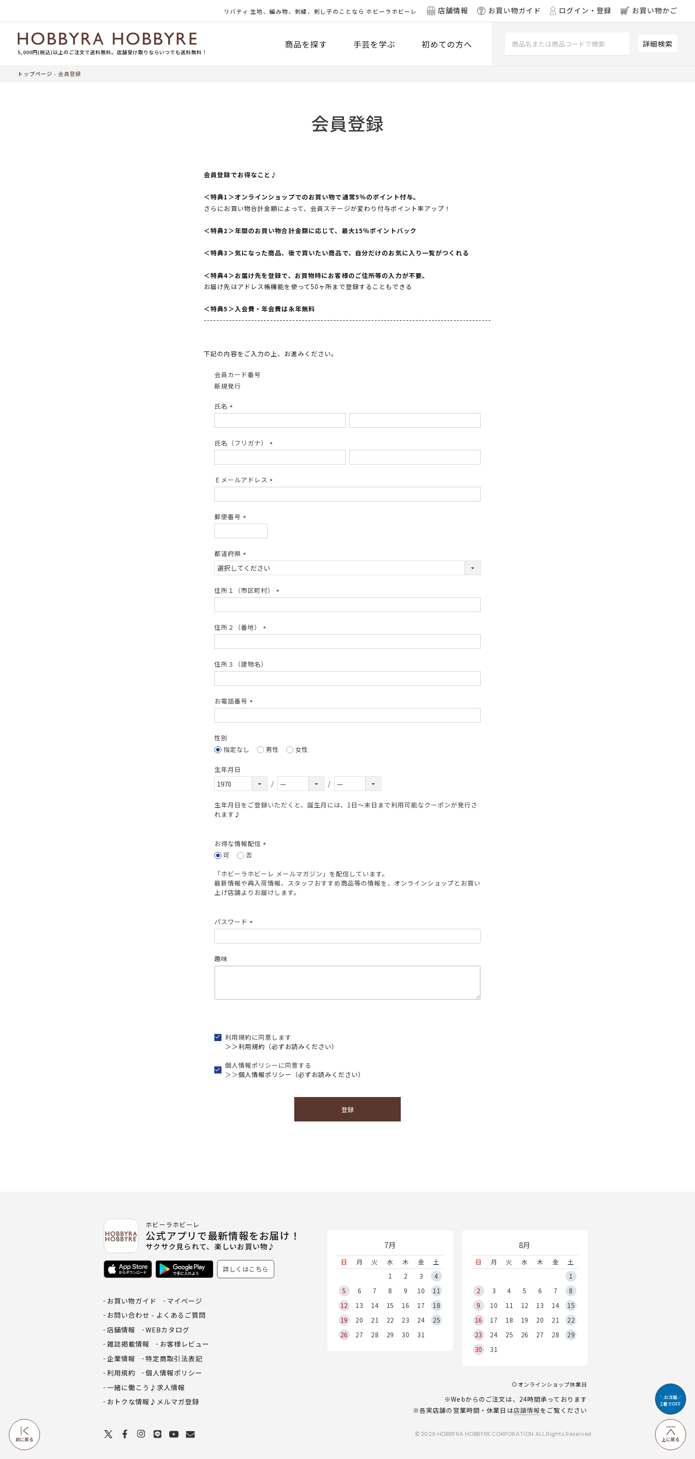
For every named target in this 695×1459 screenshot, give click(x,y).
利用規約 (121, 1372)
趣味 (221, 958)
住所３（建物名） (241, 664)
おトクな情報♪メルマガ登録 (153, 1401)
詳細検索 (658, 43)
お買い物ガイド (132, 1300)
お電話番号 (235, 700)
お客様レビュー (184, 1343)
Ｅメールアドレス (245, 479)
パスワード (235, 921)
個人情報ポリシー (174, 1372)
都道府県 (231, 553)
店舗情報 (526, 1410)
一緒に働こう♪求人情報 (146, 1387)
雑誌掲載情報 (128, 1343)
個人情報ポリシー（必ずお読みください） (301, 1074)
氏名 (225, 406)
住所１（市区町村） (248, 590)
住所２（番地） (241, 627)
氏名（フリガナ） (245, 442)
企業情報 (121, 1358)
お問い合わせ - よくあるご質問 (156, 1315)
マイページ (184, 1300)
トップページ (35, 73)
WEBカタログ (168, 1329)
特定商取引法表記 (174, 1358)
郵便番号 (231, 516)
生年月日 (227, 769)
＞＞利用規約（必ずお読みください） (281, 1046)
